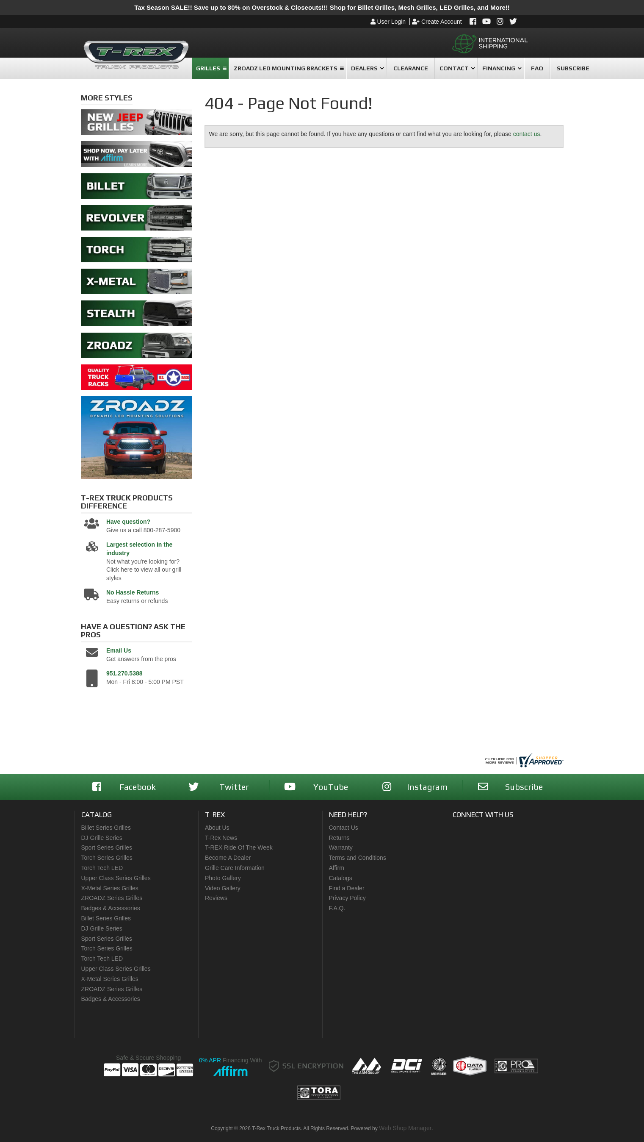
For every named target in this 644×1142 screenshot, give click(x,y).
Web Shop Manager (405, 1128)
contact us (526, 134)
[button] (210, 68)
